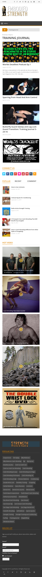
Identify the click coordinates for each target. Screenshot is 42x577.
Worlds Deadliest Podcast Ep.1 (17, 64)
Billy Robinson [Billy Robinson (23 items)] (25, 458)
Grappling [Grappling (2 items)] (32, 482)
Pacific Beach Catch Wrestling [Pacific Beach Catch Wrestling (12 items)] (29, 493)
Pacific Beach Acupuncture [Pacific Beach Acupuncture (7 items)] (11, 493)
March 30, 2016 (7, 134)
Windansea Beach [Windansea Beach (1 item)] (8, 521)
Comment (31, 181)
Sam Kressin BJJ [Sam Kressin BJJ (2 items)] (7, 504)
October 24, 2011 (15, 189)
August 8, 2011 (15, 210)
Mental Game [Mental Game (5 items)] (30, 489)
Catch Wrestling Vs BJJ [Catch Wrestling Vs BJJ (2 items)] (9, 479)
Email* (4, 547)
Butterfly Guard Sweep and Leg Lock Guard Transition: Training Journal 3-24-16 (20, 129)
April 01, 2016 (6, 100)
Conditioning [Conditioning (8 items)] (34, 479)
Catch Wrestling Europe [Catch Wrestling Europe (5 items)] (10, 472)
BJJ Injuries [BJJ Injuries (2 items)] (30, 461)
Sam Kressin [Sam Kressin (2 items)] (24, 500)
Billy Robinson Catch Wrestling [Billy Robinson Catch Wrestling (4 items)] (12, 461)
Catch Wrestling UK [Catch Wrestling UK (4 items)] (27, 475)
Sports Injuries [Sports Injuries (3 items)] (30, 511)
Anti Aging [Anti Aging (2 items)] (16, 458)
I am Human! (8, 556)
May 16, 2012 (14, 223)
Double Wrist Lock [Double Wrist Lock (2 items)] (8, 482)
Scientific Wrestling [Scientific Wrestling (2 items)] (8, 511)
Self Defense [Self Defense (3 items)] (20, 511)
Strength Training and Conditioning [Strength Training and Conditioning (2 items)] (26, 514)
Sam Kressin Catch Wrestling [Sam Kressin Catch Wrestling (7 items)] (23, 504)
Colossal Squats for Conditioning (21, 198)
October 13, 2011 (15, 233)
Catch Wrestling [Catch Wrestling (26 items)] (27, 468)
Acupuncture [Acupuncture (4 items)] (7, 458)
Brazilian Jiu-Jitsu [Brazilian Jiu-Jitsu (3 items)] (8, 465)
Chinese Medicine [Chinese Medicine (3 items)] (23, 479)
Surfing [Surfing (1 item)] (5, 518)
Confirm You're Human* (9, 553)
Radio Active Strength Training (20, 208)
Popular (6, 181)
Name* (4, 541)
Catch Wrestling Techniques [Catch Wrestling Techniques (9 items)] (11, 475)
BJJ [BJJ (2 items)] (24, 461)
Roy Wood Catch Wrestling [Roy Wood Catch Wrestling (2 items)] (11, 500)
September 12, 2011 (16, 200)
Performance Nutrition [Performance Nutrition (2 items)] (10, 497)
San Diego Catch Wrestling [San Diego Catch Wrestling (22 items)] (11, 507)
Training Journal (13, 30)
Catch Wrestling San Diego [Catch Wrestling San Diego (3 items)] (27, 472)
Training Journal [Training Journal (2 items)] (14, 518)
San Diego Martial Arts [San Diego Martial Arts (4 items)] (27, 507)
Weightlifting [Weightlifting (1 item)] (25, 518)
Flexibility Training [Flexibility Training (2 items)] (21, 482)
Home (4, 1)
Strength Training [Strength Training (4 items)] (8, 514)
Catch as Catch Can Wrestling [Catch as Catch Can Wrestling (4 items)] (11, 468)
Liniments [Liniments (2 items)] (29, 486)
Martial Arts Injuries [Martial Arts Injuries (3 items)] (18, 489)
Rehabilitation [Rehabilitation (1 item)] (23, 497)
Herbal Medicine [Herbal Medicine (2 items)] (8, 486)
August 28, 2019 (7, 67)
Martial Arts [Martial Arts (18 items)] (6, 489)
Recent (18, 181)
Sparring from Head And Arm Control (20, 97)
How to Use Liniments (18, 187)
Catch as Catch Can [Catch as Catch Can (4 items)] (20, 465)
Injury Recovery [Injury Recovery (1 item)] (19, 486)
